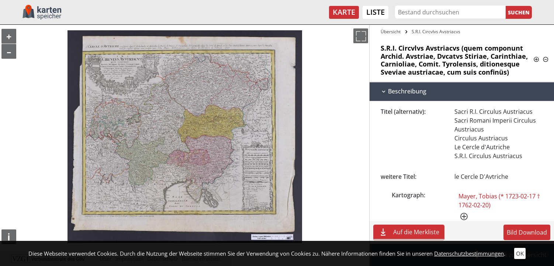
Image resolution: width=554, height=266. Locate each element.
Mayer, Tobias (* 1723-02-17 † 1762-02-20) (499, 200)
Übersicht (391, 31)
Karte (344, 12)
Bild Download (527, 232)
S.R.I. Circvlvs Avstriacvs (436, 31)
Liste (375, 12)
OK (520, 253)
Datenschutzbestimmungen (469, 253)
